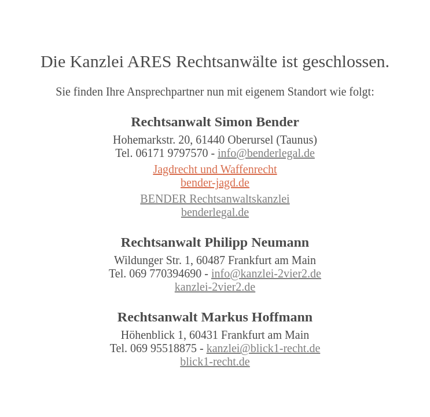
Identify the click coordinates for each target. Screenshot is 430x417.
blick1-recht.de (215, 361)
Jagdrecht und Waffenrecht (215, 169)
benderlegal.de (215, 212)
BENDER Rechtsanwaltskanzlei (214, 198)
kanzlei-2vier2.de (215, 286)
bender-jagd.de (215, 182)
